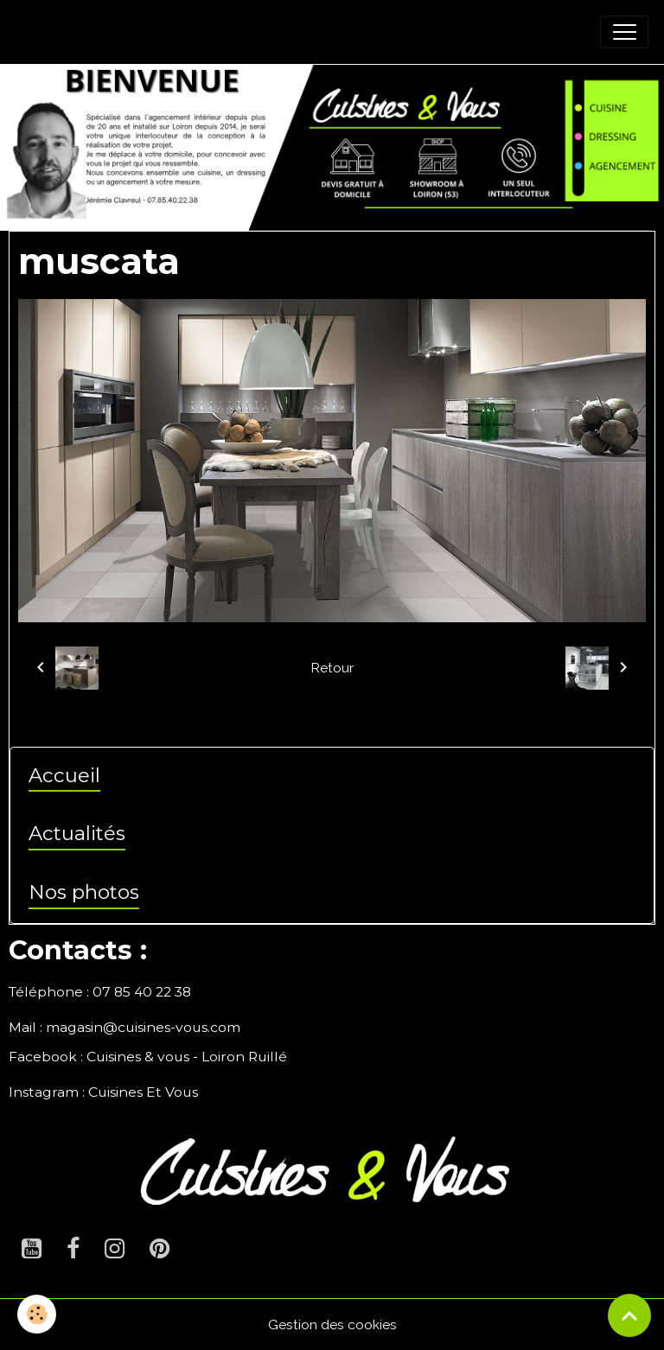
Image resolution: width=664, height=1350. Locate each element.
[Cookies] (36, 1314)
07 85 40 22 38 (142, 992)
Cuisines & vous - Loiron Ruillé (186, 1056)
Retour (332, 667)
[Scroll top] (629, 1315)
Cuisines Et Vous (143, 1092)
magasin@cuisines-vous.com (143, 1027)
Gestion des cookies (332, 1324)
